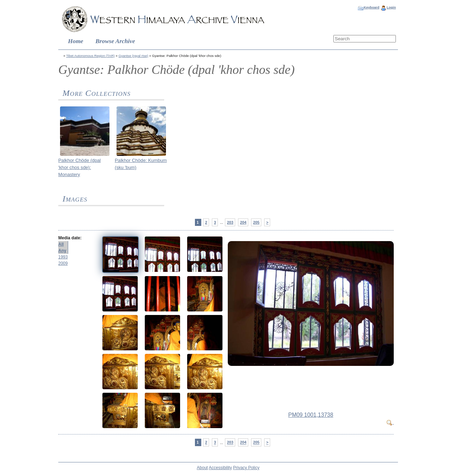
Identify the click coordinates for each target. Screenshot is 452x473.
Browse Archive (115, 41)
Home (75, 41)
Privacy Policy (246, 467)
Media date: (70, 237)
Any (62, 250)
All (61, 244)
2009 (63, 263)
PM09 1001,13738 (310, 415)
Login (391, 7)
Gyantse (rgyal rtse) (133, 56)
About (202, 467)
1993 (63, 257)
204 (243, 222)
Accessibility (220, 467)
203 (230, 222)
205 (256, 222)
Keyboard (371, 7)
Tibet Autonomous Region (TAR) (90, 56)
